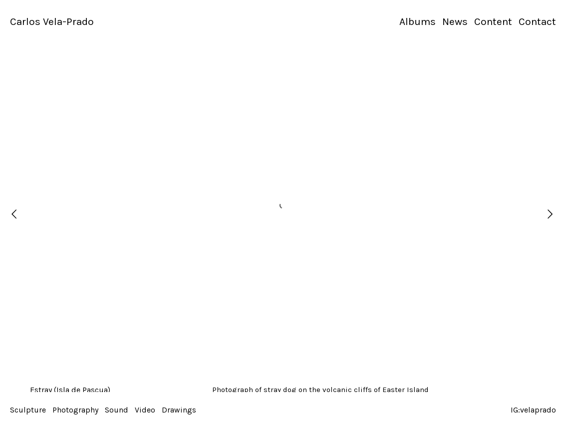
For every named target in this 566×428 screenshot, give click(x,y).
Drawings (179, 410)
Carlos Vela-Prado (52, 21)
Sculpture (28, 410)
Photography (75, 410)
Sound (116, 410)
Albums (417, 21)
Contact (537, 21)
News (455, 21)
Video (145, 410)
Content (493, 21)
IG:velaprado (533, 410)
